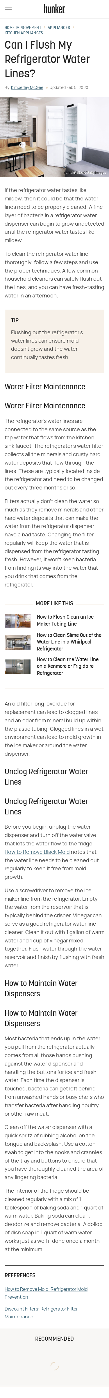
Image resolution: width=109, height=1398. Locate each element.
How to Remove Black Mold (37, 852)
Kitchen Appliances (24, 33)
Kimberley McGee (27, 88)
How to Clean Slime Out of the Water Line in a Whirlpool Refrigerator (69, 642)
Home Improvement (23, 28)
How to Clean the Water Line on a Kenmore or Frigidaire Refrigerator (68, 666)
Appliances (59, 28)
